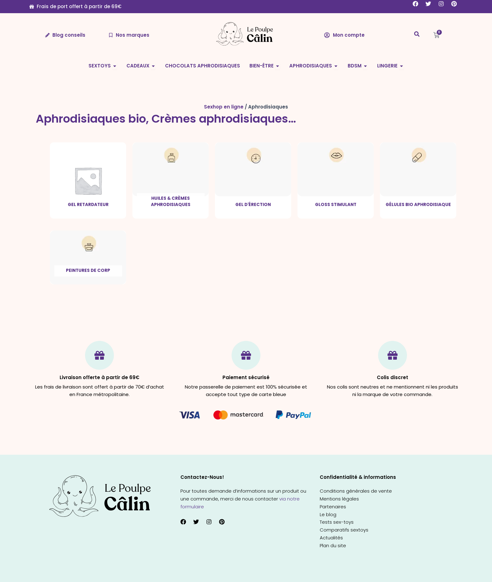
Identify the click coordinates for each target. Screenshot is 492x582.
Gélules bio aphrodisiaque (418, 205)
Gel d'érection (253, 205)
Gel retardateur (88, 205)
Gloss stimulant (335, 205)
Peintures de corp (88, 270)
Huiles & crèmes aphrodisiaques (170, 201)
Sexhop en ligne (223, 106)
